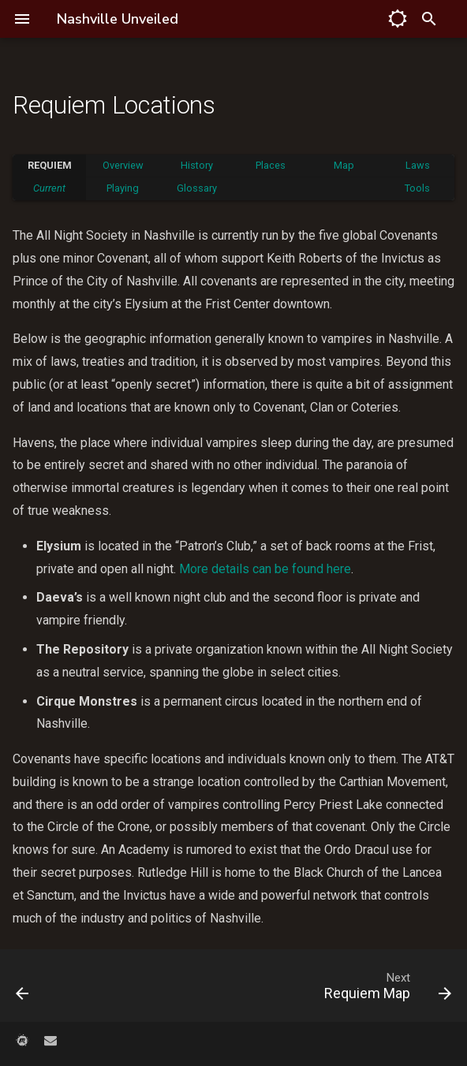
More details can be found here (265, 568)
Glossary (197, 188)
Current (49, 188)
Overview (123, 165)
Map (344, 165)
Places (271, 165)
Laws (417, 165)
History (197, 165)
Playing (122, 188)
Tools (417, 188)
